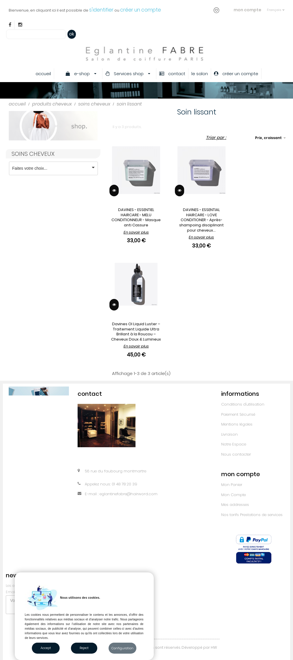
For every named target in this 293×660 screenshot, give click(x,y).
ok (71, 34)
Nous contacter (236, 454)
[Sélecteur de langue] (275, 7)
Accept (46, 648)
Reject (84, 648)
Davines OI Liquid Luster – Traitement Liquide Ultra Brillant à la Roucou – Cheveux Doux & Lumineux (136, 331)
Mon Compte (233, 495)
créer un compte (140, 9)
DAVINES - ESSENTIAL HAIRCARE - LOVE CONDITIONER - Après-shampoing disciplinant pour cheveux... (201, 220)
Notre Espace (233, 444)
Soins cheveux (33, 154)
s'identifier (101, 9)
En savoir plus (136, 232)
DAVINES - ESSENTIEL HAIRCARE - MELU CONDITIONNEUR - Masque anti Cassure (136, 217)
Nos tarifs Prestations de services (252, 514)
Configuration (122, 648)
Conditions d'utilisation (242, 404)
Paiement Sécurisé (238, 414)
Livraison (229, 434)
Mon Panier (231, 484)
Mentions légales (236, 424)
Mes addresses (235, 504)
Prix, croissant (271, 138)
